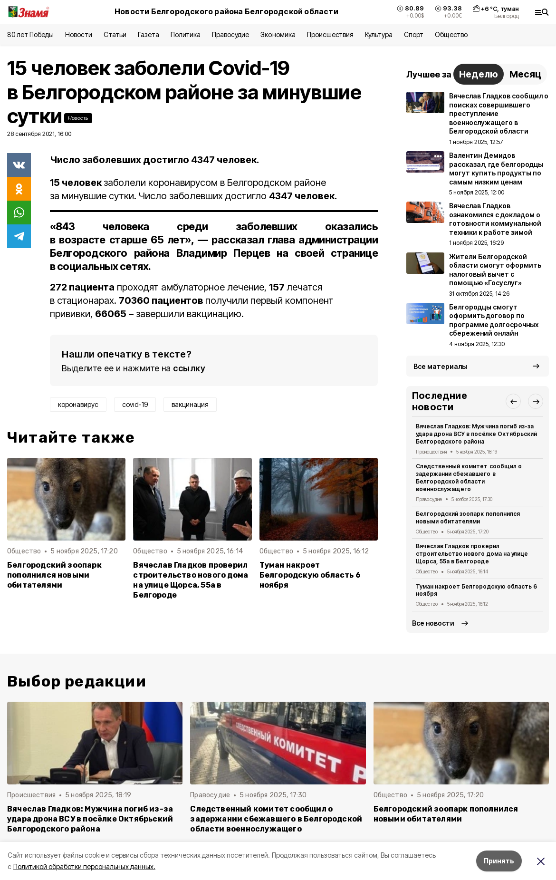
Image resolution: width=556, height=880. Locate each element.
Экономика (277, 34)
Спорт (413, 34)
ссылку (189, 368)
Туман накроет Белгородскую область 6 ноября (310, 575)
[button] (513, 401)
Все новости (433, 623)
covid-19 (135, 404)
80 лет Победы (30, 34)
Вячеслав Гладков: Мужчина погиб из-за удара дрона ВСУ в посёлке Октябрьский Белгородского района (476, 434)
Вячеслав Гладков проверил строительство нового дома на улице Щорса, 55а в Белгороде (190, 580)
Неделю (478, 74)
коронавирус (78, 404)
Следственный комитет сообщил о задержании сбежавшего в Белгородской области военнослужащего (469, 477)
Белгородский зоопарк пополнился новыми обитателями (54, 575)
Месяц (525, 74)
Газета (148, 34)
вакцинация (190, 404)
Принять (499, 861)
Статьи (115, 34)
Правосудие (230, 34)
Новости (78, 34)
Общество (451, 34)
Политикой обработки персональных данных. (84, 866)
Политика (186, 34)
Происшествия (330, 34)
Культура (379, 34)
